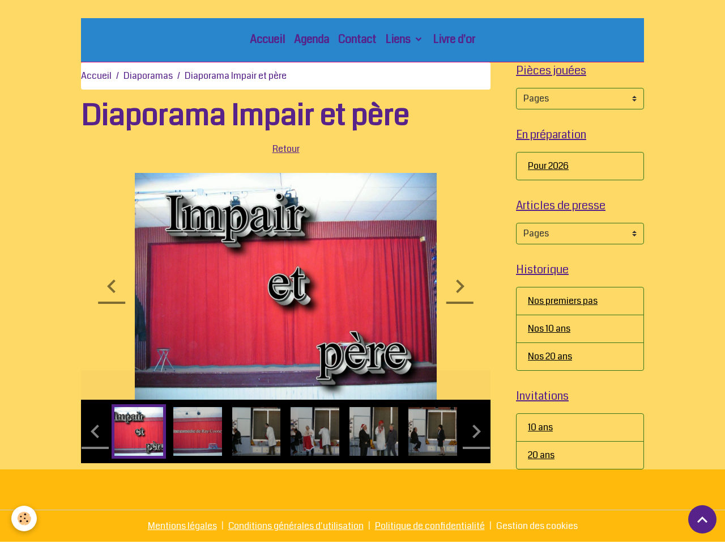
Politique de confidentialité (430, 525)
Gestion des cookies (537, 525)
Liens (399, 39)
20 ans (541, 454)
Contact (357, 39)
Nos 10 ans (549, 328)
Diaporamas (148, 75)
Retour (286, 148)
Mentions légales (182, 525)
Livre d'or (454, 39)
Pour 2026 (548, 165)
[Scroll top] (702, 519)
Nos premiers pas (563, 300)
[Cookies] (24, 518)
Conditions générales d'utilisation (296, 525)
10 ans (540, 427)
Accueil (267, 39)
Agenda (311, 39)
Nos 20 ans (550, 356)
